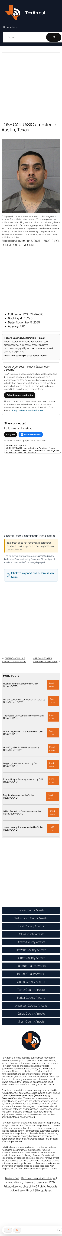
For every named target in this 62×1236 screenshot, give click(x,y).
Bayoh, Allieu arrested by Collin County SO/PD (18, 797)
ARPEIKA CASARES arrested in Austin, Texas (45, 661)
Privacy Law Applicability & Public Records (30, 1188)
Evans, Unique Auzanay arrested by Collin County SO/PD (23, 782)
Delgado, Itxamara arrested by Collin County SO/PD (21, 766)
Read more (54, 687)
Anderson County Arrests (31, 1007)
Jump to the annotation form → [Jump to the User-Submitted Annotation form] (27, 410)
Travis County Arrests (31, 912)
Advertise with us (21, 1192)
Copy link (10, 434)
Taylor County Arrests (31, 991)
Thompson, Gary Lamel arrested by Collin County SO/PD (23, 718)
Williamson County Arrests (31, 919)
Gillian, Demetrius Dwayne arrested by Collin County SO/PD (22, 814)
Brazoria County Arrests (31, 951)
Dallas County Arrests (31, 1015)
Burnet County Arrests (31, 959)
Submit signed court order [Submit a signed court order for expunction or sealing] (20, 395)
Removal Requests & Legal (38, 1179)
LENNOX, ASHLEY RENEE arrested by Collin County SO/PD (21, 750)
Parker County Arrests (31, 999)
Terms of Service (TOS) (40, 1184)
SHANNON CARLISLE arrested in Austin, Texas (14, 661)
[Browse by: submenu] (17, 27)
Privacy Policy (14, 1184)
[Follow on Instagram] (17, 1230)
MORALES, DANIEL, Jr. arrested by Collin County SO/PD (22, 734)
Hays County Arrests (31, 927)
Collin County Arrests (31, 935)
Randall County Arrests (31, 967)
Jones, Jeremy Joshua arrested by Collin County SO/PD (22, 829)
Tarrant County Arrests (31, 975)
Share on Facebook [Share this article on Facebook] (31, 434)
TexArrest (35, 13)
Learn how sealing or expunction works (25, 355)
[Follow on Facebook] (8, 1230)
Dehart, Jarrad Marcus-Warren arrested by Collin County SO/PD (24, 702)
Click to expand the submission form (32, 577)
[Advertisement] (29, 85)
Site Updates (43, 1192)
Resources (12, 1179)
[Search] (53, 37)
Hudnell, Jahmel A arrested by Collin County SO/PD (20, 686)
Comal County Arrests (31, 983)
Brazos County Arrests (31, 943)
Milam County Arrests (31, 1023)
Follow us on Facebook (19, 428)
